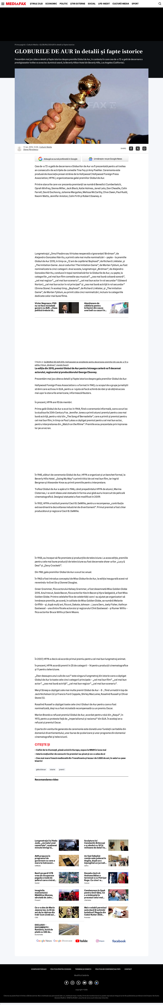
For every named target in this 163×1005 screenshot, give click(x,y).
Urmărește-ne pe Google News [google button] (105, 159)
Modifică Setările (81, 975)
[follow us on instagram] (100, 941)
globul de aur (41, 769)
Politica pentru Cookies (60, 969)
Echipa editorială (38, 969)
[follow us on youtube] (81, 941)
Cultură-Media (120, 4)
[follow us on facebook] (119, 941)
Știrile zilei (36, 4)
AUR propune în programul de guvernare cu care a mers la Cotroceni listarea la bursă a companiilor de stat (45, 859)
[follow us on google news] (44, 941)
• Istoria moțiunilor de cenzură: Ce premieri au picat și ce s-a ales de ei (70, 754)
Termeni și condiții (83, 969)
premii (61, 769)
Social (91, 4)
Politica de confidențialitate (107, 969)
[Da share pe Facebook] (131, 149)
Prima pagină (20, 45)
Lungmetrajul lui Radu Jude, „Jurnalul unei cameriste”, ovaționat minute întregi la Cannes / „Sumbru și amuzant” (46, 844)
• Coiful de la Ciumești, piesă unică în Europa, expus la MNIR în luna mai (70, 750)
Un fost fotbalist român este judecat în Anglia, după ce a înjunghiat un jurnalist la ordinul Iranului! (95, 859)
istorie (52, 769)
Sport (135, 4)
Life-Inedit (104, 4)
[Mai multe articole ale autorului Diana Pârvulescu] (19, 148)
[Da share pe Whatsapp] (144, 149)
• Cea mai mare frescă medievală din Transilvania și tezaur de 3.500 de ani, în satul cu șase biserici (80, 759)
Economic (51, 4)
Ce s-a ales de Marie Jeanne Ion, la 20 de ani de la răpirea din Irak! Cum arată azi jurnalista (45, 911)
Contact (128, 969)
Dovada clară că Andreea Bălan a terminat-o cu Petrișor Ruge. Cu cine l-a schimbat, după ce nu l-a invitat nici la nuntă (95, 876)
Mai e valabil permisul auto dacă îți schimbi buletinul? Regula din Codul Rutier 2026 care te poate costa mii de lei (95, 911)
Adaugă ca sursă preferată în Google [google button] (57, 159)
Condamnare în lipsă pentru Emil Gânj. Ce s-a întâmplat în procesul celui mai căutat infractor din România (94, 894)
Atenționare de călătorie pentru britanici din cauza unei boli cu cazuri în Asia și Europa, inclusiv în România (94, 307)
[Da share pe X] (138, 149)
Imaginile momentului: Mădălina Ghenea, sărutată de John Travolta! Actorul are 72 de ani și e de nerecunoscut (45, 894)
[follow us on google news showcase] (62, 941)
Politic (64, 4)
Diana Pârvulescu (30, 149)
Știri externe (77, 4)
